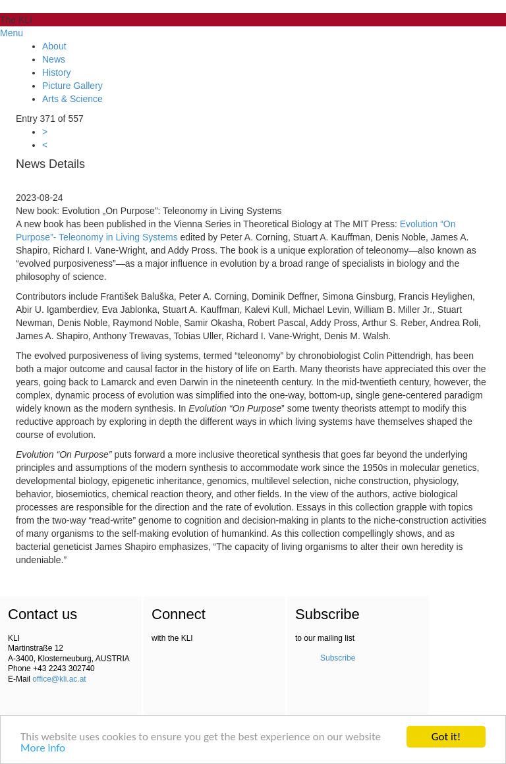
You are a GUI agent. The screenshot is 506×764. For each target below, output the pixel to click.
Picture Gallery (72, 85)
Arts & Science (72, 99)
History (56, 72)
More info (42, 748)
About (54, 46)
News (53, 59)
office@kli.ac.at (59, 679)
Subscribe (337, 658)
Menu (11, 33)
